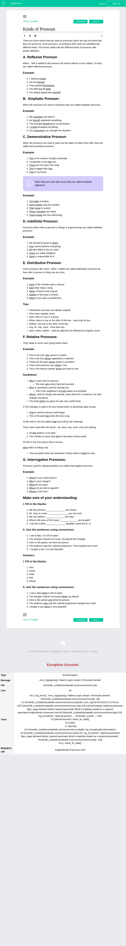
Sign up (116, 3)
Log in (102, 3)
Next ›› (96, 21)
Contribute (76, 651)
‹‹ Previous (80, 21)
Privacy (94, 651)
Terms (86, 651)
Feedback (56, 651)
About (66, 651)
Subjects (16, 3)
